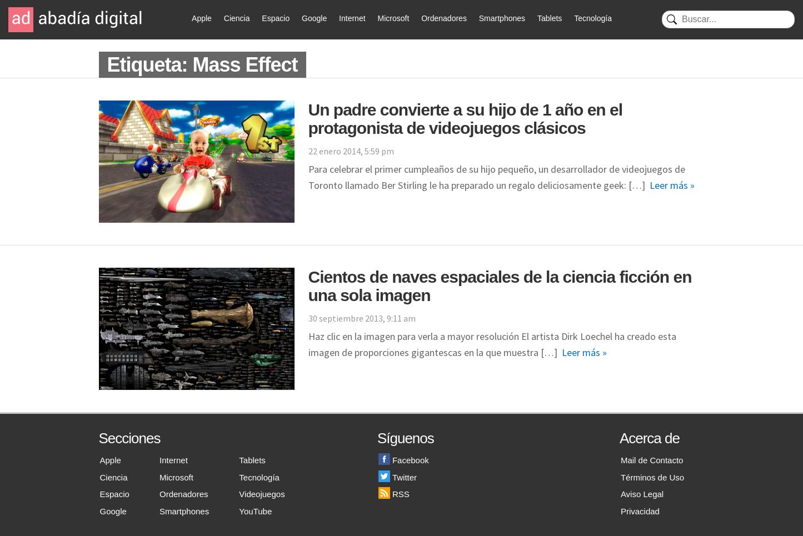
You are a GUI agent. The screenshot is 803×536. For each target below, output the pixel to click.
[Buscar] (728, 19)
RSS (394, 494)
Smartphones (502, 18)
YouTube (255, 511)
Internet (352, 18)
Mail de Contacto (652, 460)
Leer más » (672, 185)
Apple (202, 18)
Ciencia (237, 18)
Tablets (549, 18)
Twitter (397, 477)
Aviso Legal (642, 494)
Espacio (276, 18)
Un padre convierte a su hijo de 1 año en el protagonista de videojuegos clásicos (465, 119)
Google (314, 18)
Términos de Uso (652, 477)
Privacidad (640, 511)
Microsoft (393, 18)
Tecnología (593, 18)
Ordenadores (444, 18)
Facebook (403, 460)
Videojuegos (262, 494)
